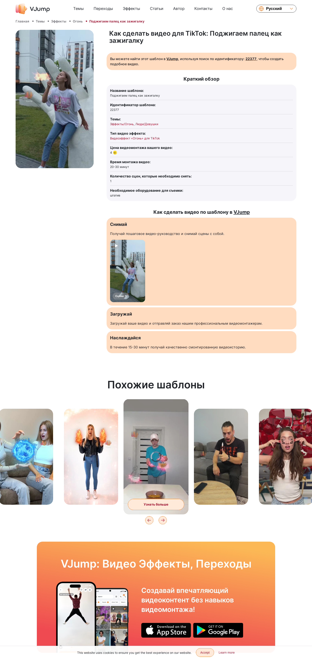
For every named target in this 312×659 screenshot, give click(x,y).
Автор (179, 8)
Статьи (156, 8)
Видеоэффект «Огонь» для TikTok (135, 138)
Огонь (78, 21)
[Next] (163, 520)
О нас (227, 8)
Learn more (227, 652)
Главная (22, 21)
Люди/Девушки (146, 124)
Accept (205, 652)
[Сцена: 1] (127, 271)
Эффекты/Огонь (122, 124)
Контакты (203, 8)
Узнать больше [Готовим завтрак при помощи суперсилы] (156, 504)
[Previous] (149, 520)
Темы (78, 8)
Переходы (103, 8)
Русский (274, 8)
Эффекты (131, 8)
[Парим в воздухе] (76, 617)
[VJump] (33, 8)
